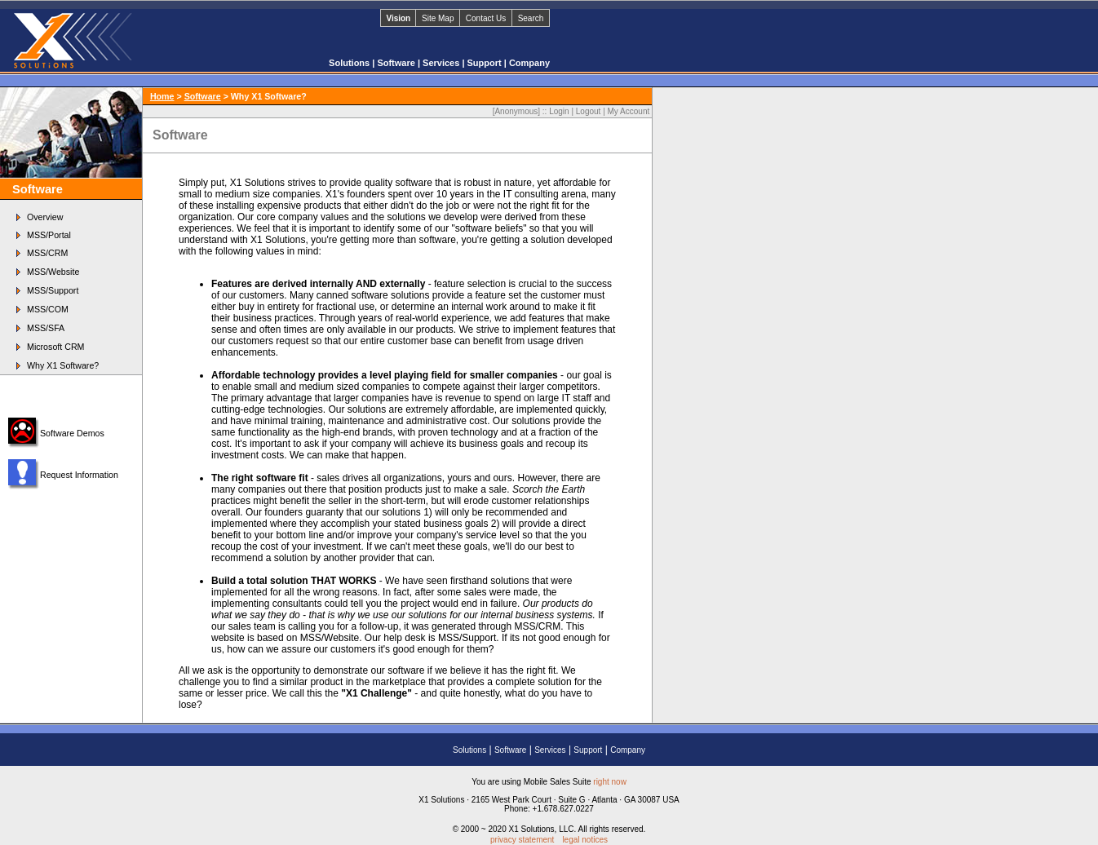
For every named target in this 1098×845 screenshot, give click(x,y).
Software (397, 63)
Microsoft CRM (55, 347)
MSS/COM (48, 309)
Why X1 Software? (63, 365)
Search (531, 18)
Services (442, 63)
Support (485, 63)
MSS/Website (53, 272)
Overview (45, 217)
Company (529, 63)
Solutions (350, 63)
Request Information (79, 475)
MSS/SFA (45, 328)
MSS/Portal (49, 235)
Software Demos (72, 433)
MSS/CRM (47, 253)
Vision (398, 18)
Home (162, 96)
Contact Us (486, 18)
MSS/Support (52, 290)
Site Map (438, 18)
